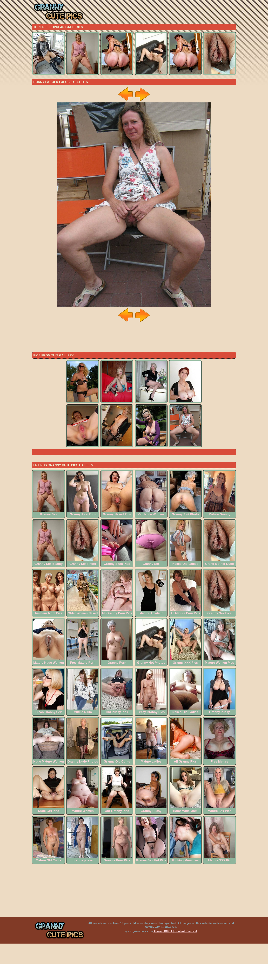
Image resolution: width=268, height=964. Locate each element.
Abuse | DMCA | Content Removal (175, 951)
